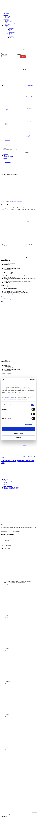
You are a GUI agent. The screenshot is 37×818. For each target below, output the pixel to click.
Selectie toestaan (18, 433)
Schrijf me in (17, 531)
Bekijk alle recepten (5, 465)
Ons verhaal (9, 21)
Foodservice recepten (17, 201)
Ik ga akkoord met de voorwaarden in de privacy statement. (18, 581)
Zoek (27, 152)
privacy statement (9, 397)
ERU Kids (8, 747)
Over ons (6, 479)
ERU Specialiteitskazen (11, 814)
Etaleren (11, 36)
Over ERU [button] (6, 19)
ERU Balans (9, 648)
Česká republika (29, 85)
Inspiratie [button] (6, 15)
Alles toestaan (18, 428)
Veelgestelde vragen (11, 23)
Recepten (8, 16)
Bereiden (11, 34)
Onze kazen (6, 13)
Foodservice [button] (6, 25)
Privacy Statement (8, 486)
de (7, 109)
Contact (8, 24)
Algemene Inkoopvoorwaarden (11, 488)
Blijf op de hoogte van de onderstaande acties (14, 582)
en (7, 124)
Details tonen (28, 424)
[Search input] (18, 52)
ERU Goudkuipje (10, 615)
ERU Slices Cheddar (10, 781)
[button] (6, 145)
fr (6, 110)
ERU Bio (8, 681)
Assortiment (12, 32)
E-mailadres (8, 545)
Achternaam (8, 543)
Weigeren (18, 437)
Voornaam (7, 540)
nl (6, 123)
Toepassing (9, 33)
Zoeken (23, 56)
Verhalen (11, 30)
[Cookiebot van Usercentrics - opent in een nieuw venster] (28, 380)
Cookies (5, 484)
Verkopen (11, 37)
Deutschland (29, 96)
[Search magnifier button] (4, 54)
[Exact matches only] (1, 56)
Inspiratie (8, 26)
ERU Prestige (9, 714)
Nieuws (8, 20)
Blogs (7, 17)
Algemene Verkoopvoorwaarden (11, 487)
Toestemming (7, 548)
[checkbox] (8, 57)
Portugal (28, 136)
